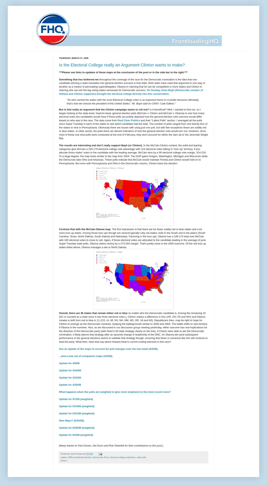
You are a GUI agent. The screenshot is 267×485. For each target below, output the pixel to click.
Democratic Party (101, 457)
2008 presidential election (80, 457)
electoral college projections (122, 457)
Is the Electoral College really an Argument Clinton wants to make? (122, 65)
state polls (141, 457)
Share (63, 460)
